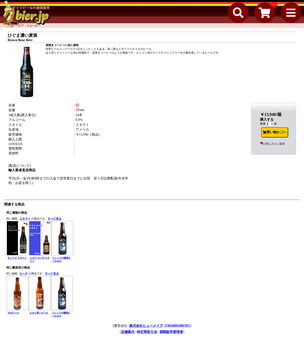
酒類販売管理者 (171, 332)
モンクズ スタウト (17, 258)
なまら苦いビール (39, 312)
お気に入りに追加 (272, 143)
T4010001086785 (177, 325)
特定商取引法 (147, 332)
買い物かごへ (275, 132)
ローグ (23, 273)
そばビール (13, 312)
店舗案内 (127, 332)
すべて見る (54, 218)
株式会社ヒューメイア (146, 326)
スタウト (24, 218)
